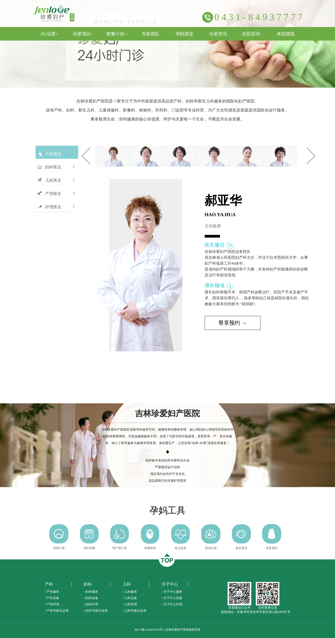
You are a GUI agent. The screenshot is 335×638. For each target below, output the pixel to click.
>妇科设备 (91, 598)
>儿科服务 (130, 591)
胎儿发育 (180, 548)
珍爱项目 (83, 33)
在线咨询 (252, 33)
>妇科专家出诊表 (96, 610)
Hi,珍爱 (49, 33)
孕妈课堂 (184, 33)
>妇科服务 (91, 591)
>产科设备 (52, 598)
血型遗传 (241, 548)
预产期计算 (119, 548)
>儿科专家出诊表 (135, 610)
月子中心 (170, 584)
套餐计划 (116, 33)
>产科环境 (52, 604)
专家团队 (151, 33)
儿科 (127, 584)
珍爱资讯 (218, 33)
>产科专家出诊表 (57, 610)
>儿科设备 (130, 598)
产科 (49, 584)
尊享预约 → (232, 323)
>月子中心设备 (172, 598)
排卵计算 (59, 548)
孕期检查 (150, 548)
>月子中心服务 (172, 591)
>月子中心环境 (172, 604)
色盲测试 (272, 548)
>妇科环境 (91, 604)
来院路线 (286, 33)
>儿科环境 (130, 604)
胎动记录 (211, 548)
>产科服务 (52, 591)
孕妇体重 (89, 548)
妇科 (88, 584)
